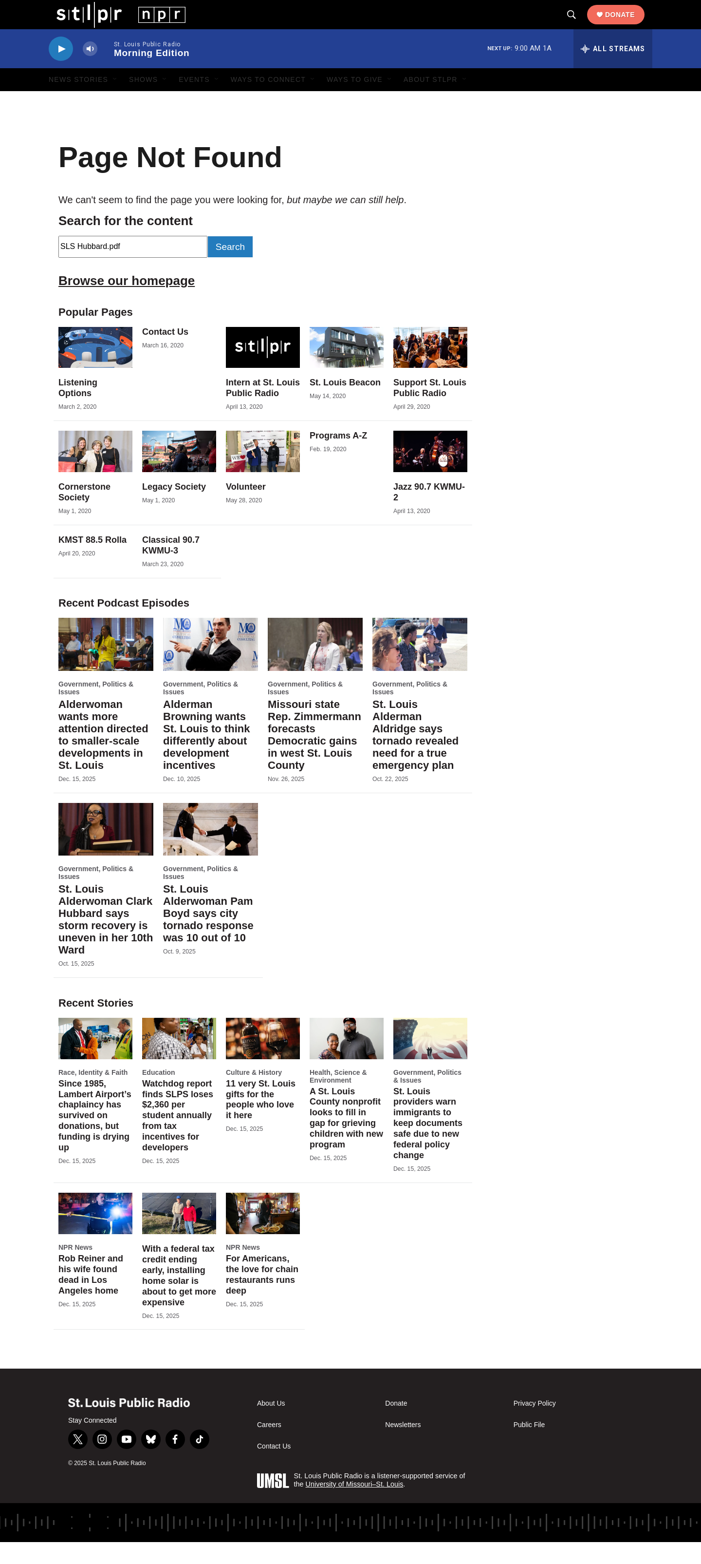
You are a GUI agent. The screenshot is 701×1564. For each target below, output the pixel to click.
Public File (529, 1446)
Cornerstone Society (84, 514)
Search (230, 269)
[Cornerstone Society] (95, 473)
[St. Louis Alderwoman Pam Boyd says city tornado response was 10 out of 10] (210, 851)
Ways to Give (355, 101)
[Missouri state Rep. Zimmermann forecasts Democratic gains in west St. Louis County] (315, 666)
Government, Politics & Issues (95, 710)
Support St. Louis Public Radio (429, 410)
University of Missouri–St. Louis (355, 1506)
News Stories (78, 101)
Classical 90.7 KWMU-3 (171, 567)
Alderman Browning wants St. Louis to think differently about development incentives (206, 756)
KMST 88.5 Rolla (92, 562)
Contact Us (165, 354)
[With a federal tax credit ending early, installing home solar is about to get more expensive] (179, 1235)
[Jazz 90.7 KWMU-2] (430, 473)
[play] (61, 70)
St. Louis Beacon (345, 404)
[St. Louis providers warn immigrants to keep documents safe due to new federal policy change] (430, 1060)
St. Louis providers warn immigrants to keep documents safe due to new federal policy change (427, 1145)
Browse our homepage (126, 302)
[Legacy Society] (179, 473)
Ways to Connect (268, 101)
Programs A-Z (338, 457)
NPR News (75, 1269)
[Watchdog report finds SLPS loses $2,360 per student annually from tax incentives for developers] (179, 1060)
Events (194, 101)
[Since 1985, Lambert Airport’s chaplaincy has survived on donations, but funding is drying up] (95, 1060)
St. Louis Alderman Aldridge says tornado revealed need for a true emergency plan (415, 756)
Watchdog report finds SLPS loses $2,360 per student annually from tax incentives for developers (177, 1138)
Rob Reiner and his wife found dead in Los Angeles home (90, 1296)
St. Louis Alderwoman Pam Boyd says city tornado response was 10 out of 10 (208, 935)
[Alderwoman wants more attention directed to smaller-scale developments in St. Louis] (105, 666)
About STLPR (431, 101)
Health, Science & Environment (338, 1098)
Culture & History (254, 1094)
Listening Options (77, 410)
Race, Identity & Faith (93, 1094)
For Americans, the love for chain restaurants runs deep (262, 1296)
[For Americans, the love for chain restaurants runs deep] (263, 1235)
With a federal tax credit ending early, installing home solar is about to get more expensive (179, 1297)
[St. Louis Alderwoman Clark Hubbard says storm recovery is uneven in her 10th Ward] (105, 851)
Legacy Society (174, 509)
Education (158, 1094)
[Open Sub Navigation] (115, 101)
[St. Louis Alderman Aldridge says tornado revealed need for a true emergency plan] (419, 666)
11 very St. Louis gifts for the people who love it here (260, 1122)
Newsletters (403, 1446)
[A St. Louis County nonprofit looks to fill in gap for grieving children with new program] (347, 1060)
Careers (269, 1446)
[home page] (113, 25)
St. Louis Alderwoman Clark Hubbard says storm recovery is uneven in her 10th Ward (105, 941)
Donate (628, 25)
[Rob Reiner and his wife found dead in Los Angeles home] (95, 1235)
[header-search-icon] (579, 25)
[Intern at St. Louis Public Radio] (263, 369)
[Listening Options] (95, 369)
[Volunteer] (263, 473)
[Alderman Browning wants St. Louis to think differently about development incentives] (210, 666)
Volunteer (246, 509)
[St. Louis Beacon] (347, 369)
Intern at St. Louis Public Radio (263, 410)
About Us (271, 1425)
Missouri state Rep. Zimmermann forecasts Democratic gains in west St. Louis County (314, 756)
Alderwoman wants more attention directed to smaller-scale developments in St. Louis (103, 756)
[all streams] (612, 70)
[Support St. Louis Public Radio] (430, 369)
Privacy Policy (535, 1425)
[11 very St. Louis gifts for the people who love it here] (263, 1060)
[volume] (90, 71)
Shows (143, 101)
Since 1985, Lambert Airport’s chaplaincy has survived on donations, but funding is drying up (94, 1138)
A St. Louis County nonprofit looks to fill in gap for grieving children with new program (346, 1140)
